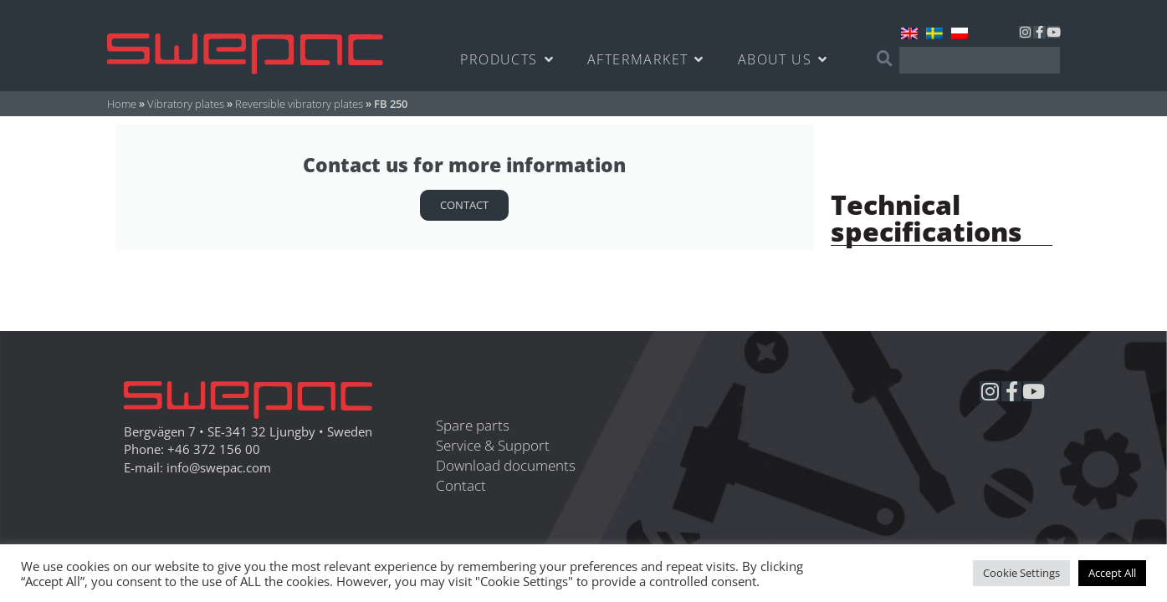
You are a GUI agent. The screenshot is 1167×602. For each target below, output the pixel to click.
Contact (464, 204)
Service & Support (493, 445)
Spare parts (472, 425)
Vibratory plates (185, 103)
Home (121, 103)
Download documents (506, 465)
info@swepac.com (218, 468)
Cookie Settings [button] (1021, 572)
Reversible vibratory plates (299, 103)
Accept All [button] (1112, 572)
